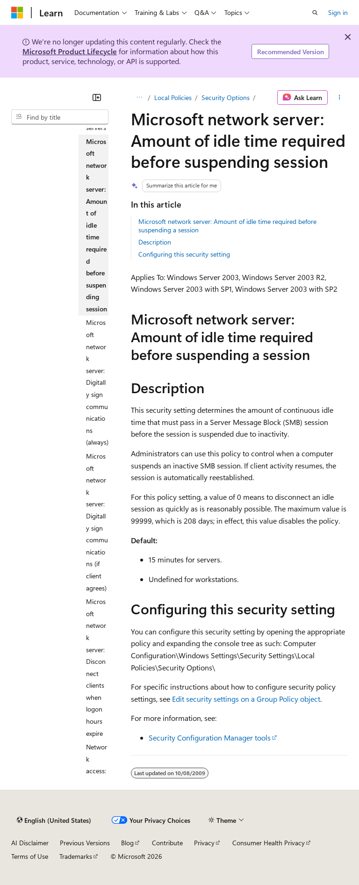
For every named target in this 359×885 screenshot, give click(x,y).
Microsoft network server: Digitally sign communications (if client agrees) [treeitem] (97, 522)
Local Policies (173, 97)
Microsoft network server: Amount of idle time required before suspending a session (227, 225)
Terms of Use (29, 856)
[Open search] (315, 12)
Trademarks (75, 856)
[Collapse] (96, 97)
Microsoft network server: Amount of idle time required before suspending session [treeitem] (96, 225)
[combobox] (59, 116)
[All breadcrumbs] (139, 97)
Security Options (225, 97)
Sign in (338, 12)
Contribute (167, 842)
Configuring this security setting (184, 254)
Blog (127, 842)
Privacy (204, 842)
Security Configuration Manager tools (210, 737)
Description (154, 241)
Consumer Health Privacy (268, 842)
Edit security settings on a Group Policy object (246, 699)
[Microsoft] (17, 13)
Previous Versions (85, 842)
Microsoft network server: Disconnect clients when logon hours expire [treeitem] (96, 667)
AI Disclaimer (30, 842)
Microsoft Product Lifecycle (69, 51)
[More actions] (339, 97)
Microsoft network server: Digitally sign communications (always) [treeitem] (97, 382)
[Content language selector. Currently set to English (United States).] (54, 820)
